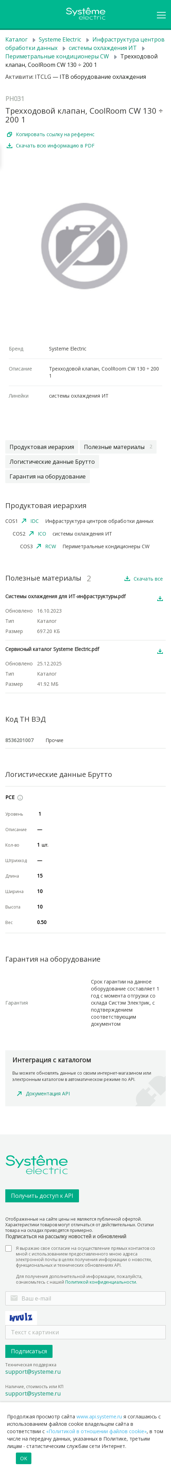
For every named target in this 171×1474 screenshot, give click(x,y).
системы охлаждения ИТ (103, 48)
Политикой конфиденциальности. (101, 1282)
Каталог (16, 39)
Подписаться (29, 1351)
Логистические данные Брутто (52, 462)
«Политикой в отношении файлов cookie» (96, 1431)
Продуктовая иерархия (42, 447)
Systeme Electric (60, 39)
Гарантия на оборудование (48, 476)
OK (23, 1458)
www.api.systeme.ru (99, 1416)
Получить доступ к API (42, 1196)
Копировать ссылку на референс (55, 134)
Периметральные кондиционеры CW (57, 56)
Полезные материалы (118, 447)
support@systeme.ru (33, 1371)
